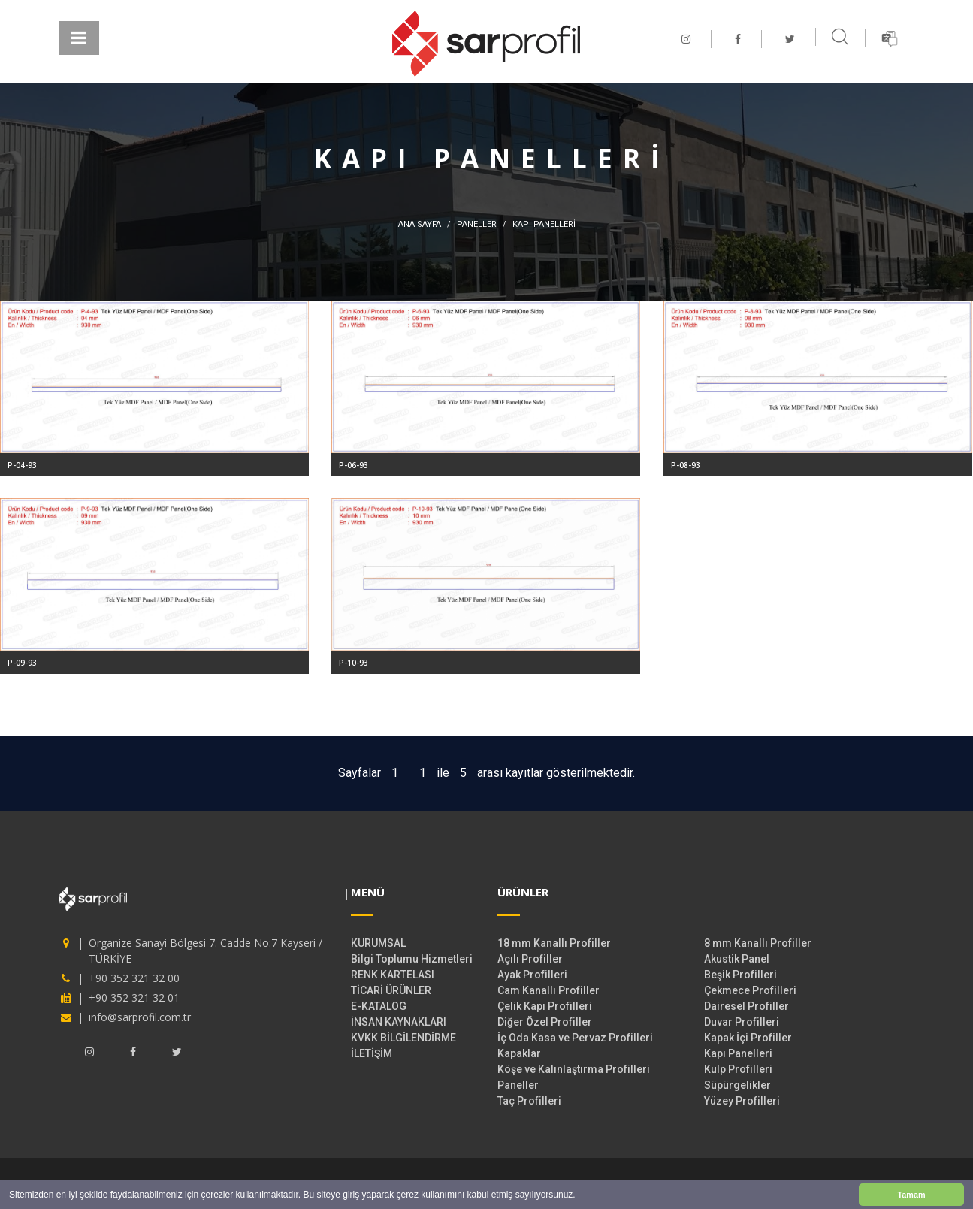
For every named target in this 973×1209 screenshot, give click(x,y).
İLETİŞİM (371, 1053)
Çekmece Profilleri (750, 990)
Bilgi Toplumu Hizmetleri (412, 959)
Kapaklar (519, 1053)
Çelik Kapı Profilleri (544, 1006)
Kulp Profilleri (738, 1069)
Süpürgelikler (737, 1085)
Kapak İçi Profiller (748, 1038)
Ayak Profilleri (532, 975)
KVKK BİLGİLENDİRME (403, 1038)
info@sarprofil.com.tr (140, 1017)
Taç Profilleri (529, 1101)
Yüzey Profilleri (742, 1101)
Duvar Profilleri (741, 1022)
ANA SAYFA (419, 224)
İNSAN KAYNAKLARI (398, 1022)
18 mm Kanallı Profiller (554, 943)
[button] (580, 1196)
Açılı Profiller (530, 959)
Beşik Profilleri (740, 975)
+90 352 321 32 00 (134, 978)
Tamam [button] (911, 1194)
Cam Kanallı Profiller (548, 990)
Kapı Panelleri (738, 1053)
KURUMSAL (378, 943)
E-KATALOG (378, 1006)
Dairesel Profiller (746, 1006)
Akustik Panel (736, 959)
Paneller (518, 1085)
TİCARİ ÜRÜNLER (391, 990)
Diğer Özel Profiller (544, 1022)
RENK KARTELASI (392, 975)
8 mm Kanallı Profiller (757, 943)
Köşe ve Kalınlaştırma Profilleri (573, 1069)
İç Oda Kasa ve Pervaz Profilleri (575, 1038)
